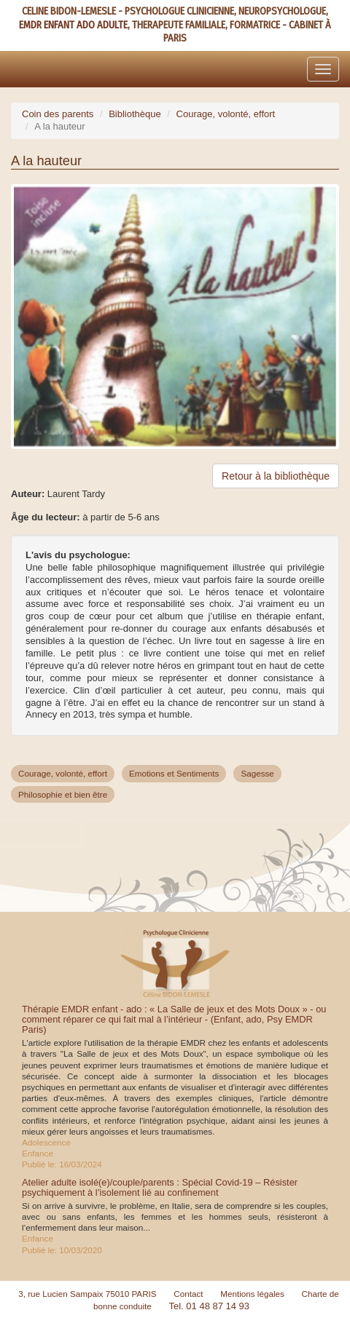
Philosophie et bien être (62, 794)
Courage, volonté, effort (226, 113)
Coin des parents (57, 113)
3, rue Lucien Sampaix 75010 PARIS (87, 1293)
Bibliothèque (135, 113)
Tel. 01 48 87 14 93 (208, 1306)
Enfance (37, 1153)
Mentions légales (252, 1293)
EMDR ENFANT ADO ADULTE (73, 25)
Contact (188, 1293)
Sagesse (257, 773)
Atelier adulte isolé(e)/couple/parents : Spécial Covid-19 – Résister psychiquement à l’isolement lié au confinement (160, 1187)
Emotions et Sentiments (174, 773)
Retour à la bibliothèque (276, 476)
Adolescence (46, 1142)
